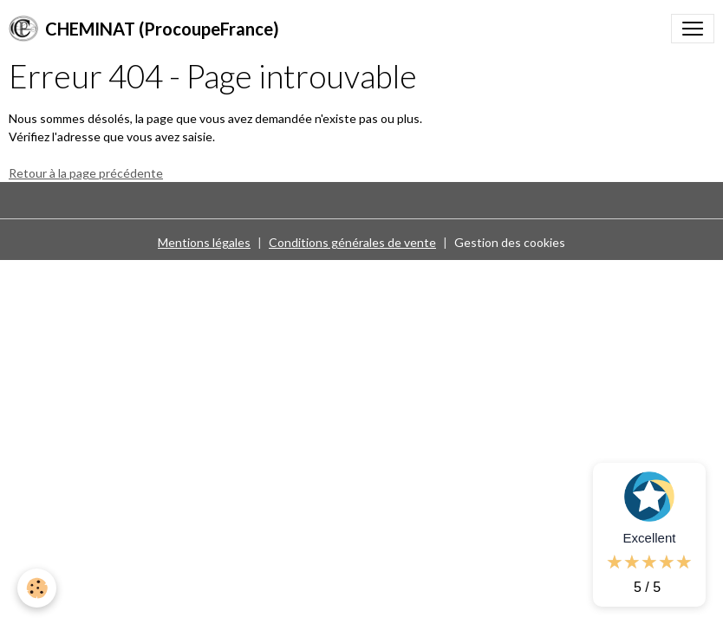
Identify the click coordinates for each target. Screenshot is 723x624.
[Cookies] (36, 588)
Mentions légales (204, 242)
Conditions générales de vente (352, 242)
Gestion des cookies (509, 242)
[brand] (144, 28)
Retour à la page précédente (86, 173)
